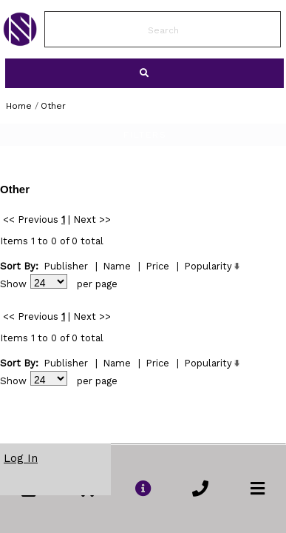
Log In (21, 458)
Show (13, 283)
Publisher (66, 266)
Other (53, 106)
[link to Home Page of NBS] (19, 42)
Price (157, 266)
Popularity (208, 266)
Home (19, 106)
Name (117, 266)
